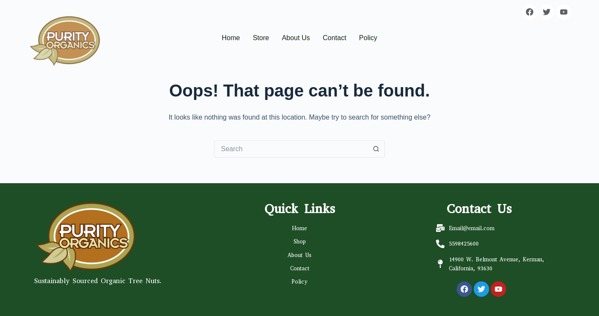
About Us (296, 37)
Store (261, 37)
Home (231, 37)
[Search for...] (291, 149)
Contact (334, 37)
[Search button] (376, 149)
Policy (368, 37)
